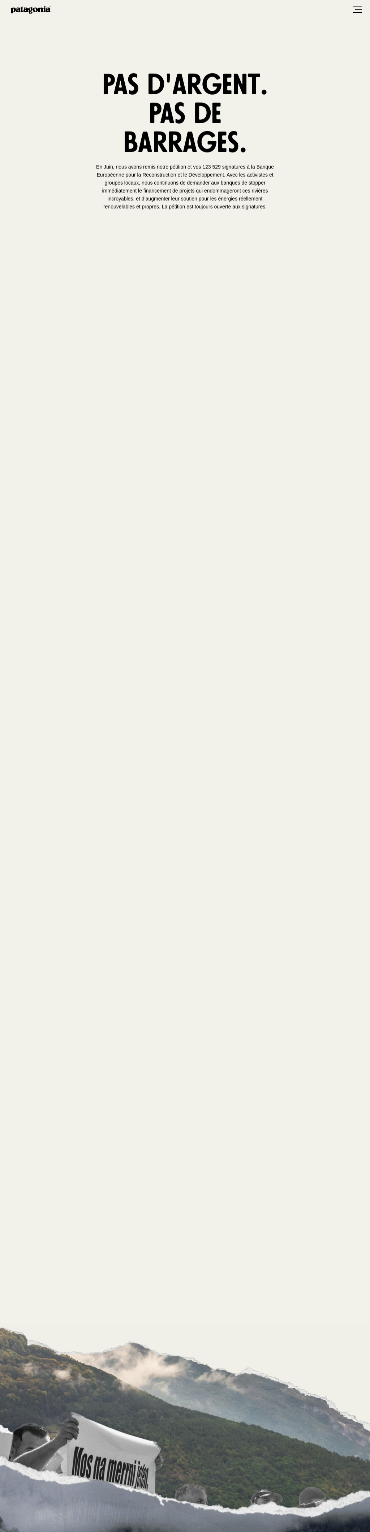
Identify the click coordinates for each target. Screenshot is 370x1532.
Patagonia (31, 10)
